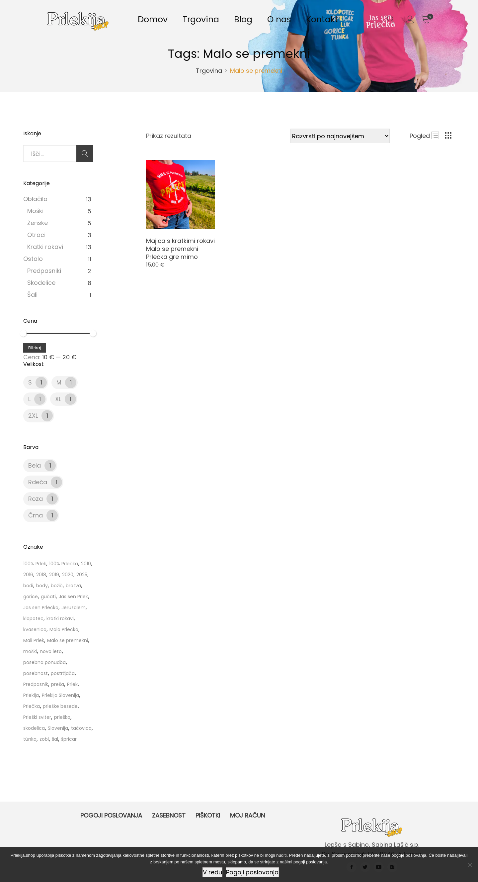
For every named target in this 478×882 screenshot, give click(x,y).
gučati (48, 596)
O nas (279, 19)
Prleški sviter (37, 717)
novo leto (51, 651)
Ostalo (33, 259)
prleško (62, 717)
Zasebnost (169, 815)
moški (30, 651)
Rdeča (37, 482)
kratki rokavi (60, 618)
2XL (33, 415)
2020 (67, 574)
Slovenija (58, 728)
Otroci (36, 235)
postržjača (63, 673)
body (42, 585)
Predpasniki (44, 271)
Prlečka (31, 706)
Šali (32, 294)
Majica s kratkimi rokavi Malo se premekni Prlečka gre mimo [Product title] (180, 249)
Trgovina (201, 19)
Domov (153, 19)
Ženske (37, 223)
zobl (44, 739)
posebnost (35, 673)
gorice (30, 596)
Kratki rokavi (45, 247)
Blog (243, 19)
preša (57, 684)
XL (58, 399)
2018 (41, 574)
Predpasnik (35, 684)
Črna (35, 515)
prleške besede (60, 706)
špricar (69, 739)
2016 (28, 574)
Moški (35, 211)
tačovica (81, 728)
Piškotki (208, 815)
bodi (28, 585)
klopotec (33, 618)
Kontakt (322, 19)
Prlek (72, 684)
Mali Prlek (33, 640)
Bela (34, 465)
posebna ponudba (44, 662)
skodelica (34, 728)
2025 (81, 574)
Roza (35, 499)
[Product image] (180, 194)
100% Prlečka (63, 563)
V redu (212, 872)
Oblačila (35, 199)
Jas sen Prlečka (40, 607)
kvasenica (34, 629)
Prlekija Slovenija (60, 695)
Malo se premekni (67, 640)
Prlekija (31, 695)
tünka (30, 739)
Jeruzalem (73, 607)
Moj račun (247, 815)
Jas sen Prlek (73, 596)
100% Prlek (34, 563)
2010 (86, 563)
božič (57, 585)
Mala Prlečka (63, 629)
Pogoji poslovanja (111, 815)
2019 (54, 574)
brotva (73, 585)
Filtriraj (34, 348)
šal (55, 739)
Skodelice (41, 282)
